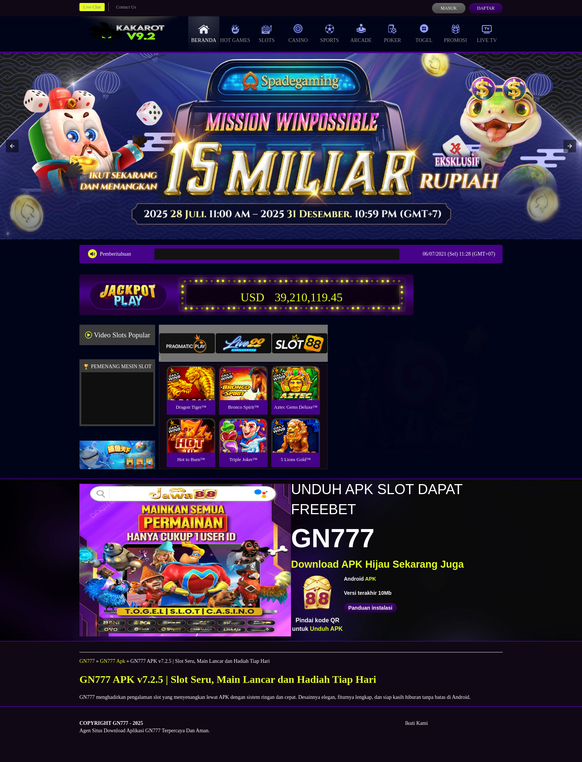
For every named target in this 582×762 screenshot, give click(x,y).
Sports (329, 33)
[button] (12, 146)
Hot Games (235, 33)
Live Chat (92, 7)
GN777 (87, 661)
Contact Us (126, 7)
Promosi (455, 33)
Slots (267, 33)
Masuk (449, 8)
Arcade (361, 33)
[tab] (187, 343)
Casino (298, 33)
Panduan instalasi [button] (370, 608)
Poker (392, 33)
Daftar (485, 8)
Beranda (203, 33)
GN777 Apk (112, 661)
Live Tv (487, 33)
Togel (423, 33)
